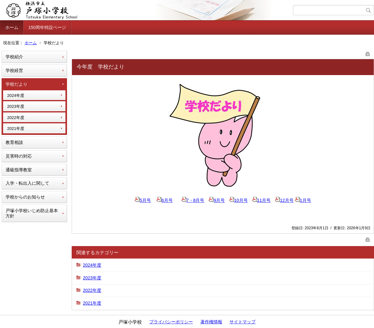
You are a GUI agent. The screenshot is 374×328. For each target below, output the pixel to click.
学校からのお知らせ (25, 196)
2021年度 (15, 128)
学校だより (16, 84)
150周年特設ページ (47, 27)
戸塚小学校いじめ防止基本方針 (32, 213)
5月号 (143, 200)
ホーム (11, 27)
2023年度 (15, 106)
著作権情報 (211, 321)
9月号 (217, 200)
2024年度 (15, 95)
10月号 (238, 200)
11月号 (261, 200)
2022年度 (15, 117)
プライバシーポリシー (171, 321)
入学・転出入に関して (27, 183)
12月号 (284, 200)
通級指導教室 (19, 169)
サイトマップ (242, 321)
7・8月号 (192, 200)
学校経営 (14, 70)
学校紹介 (14, 56)
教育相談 (14, 142)
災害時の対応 (19, 156)
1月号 (303, 200)
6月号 (164, 200)
